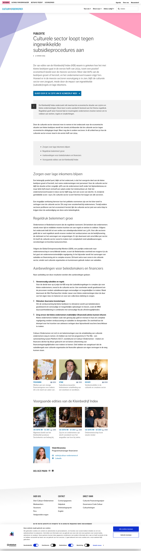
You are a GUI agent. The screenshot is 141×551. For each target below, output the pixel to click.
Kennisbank (6, 2)
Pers (35, 511)
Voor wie (87, 9)
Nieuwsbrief (135, 2)
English (60, 511)
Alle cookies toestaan (126, 531)
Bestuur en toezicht (37, 2)
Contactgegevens (64, 501)
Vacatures (37, 508)
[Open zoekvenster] (127, 9)
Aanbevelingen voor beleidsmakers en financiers (62, 155)
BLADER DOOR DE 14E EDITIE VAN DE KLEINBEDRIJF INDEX (56, 93)
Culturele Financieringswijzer (93, 501)
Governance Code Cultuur (93, 504)
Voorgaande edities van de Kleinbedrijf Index (60, 159)
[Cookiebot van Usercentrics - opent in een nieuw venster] (12, 547)
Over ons (126, 2)
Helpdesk (61, 504)
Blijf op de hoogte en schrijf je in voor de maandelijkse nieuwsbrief (62, 524)
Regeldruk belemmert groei (53, 151)
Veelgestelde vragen (40, 515)
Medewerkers (38, 504)
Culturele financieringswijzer (20, 2)
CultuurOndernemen (12, 9)
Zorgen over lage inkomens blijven (56, 147)
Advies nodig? (109, 9)
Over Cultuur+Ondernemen (43, 501)
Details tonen (97, 547)
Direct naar (97, 9)
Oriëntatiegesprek (65, 508)
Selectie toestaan (126, 537)
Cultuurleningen (49, 2)
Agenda (118, 2)
